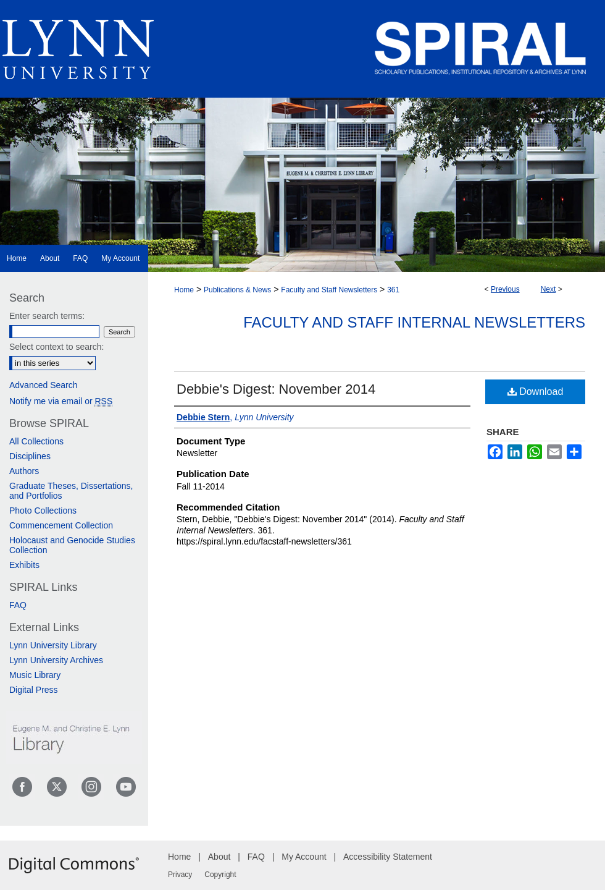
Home (184, 290)
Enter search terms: (47, 316)
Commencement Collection (61, 525)
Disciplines (30, 456)
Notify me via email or (60, 401)
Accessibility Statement (387, 857)
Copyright (220, 874)
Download (535, 391)
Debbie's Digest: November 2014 (276, 389)
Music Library (34, 675)
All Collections (36, 441)
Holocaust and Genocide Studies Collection (72, 545)
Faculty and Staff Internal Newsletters (414, 322)
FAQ (18, 605)
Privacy (180, 874)
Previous (505, 289)
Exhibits (24, 565)
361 (393, 290)
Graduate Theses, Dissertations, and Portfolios (71, 491)
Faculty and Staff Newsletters (329, 290)
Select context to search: (56, 347)
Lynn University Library (53, 645)
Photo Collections (43, 510)
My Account (304, 857)
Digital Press (33, 690)
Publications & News (237, 290)
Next (548, 289)
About (219, 857)
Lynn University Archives (56, 660)
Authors (24, 471)
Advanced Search (43, 385)
